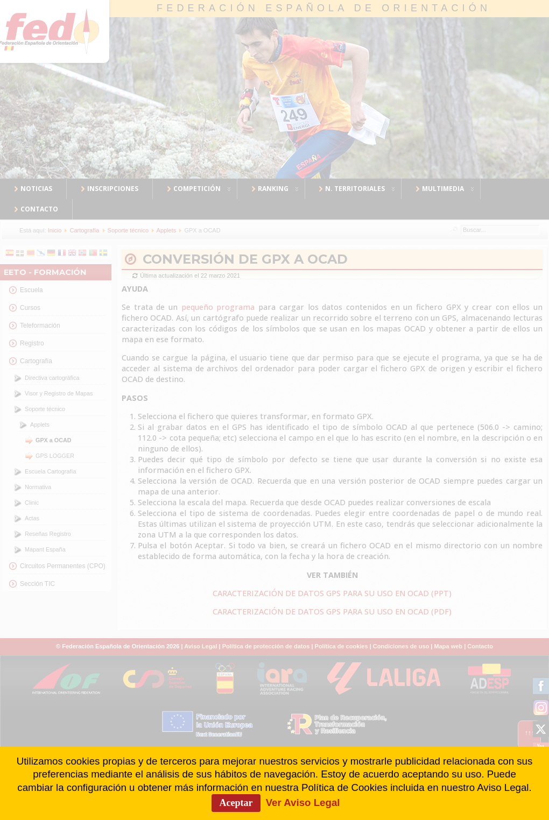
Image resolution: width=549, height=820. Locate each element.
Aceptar (236, 802)
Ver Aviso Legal (303, 802)
